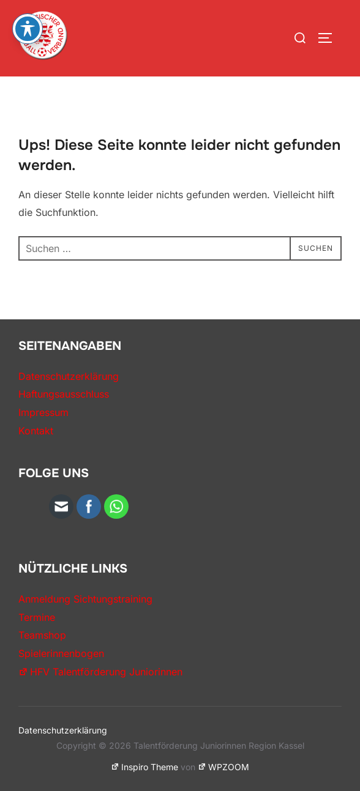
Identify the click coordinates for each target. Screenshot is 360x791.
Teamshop (42, 635)
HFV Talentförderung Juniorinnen (100, 672)
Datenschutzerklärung (68, 376)
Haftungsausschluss (63, 394)
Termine (36, 617)
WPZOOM (223, 767)
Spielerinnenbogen (61, 653)
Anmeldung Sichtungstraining (85, 599)
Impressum (43, 412)
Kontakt (35, 431)
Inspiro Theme (144, 767)
